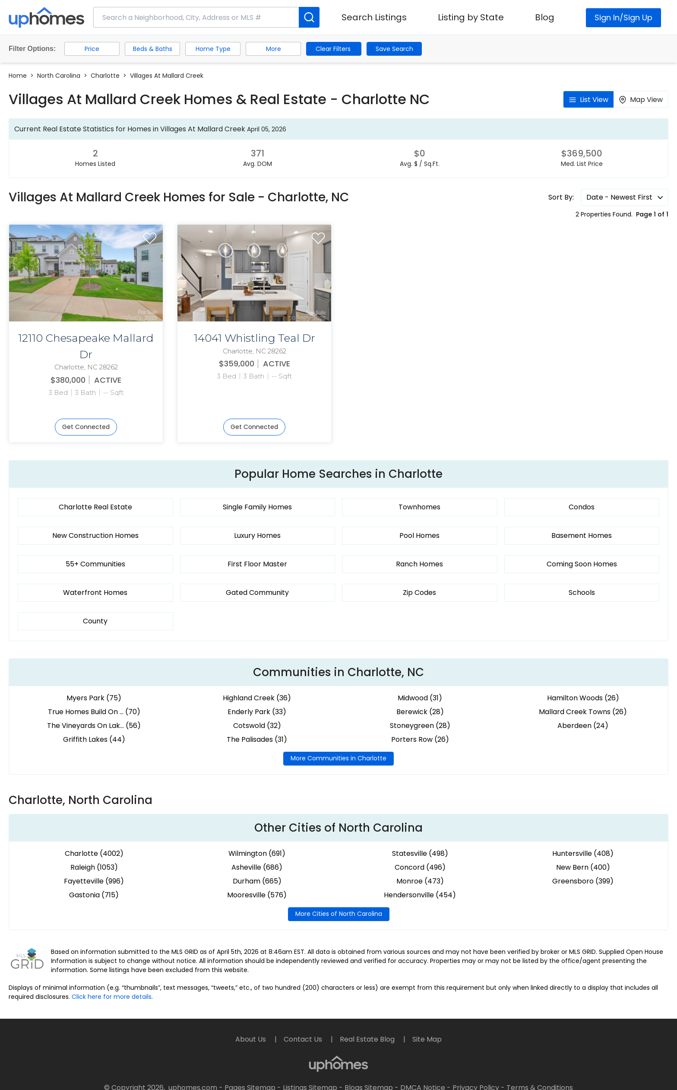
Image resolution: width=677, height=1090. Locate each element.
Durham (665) (257, 881)
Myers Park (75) (93, 698)
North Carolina (58, 75)
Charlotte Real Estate (95, 507)
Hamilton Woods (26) (583, 698)
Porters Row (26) (420, 739)
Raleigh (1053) (94, 867)
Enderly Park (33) (257, 712)
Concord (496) (420, 867)
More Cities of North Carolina (338, 913)
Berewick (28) (420, 712)
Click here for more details (112, 996)
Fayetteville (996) (94, 881)
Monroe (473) (420, 881)
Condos (582, 507)
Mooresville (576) (257, 895)
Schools (582, 592)
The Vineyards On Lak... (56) (94, 726)
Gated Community (257, 592)
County (95, 621)
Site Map (427, 1039)
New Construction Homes (95, 535)
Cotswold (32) (257, 726)
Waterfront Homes (95, 592)
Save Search (394, 48)
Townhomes (419, 507)
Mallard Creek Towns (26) (583, 712)
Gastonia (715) (94, 895)
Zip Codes (419, 592)
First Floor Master (257, 564)
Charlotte (105, 75)
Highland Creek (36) (257, 698)
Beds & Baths (152, 48)
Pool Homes (419, 535)
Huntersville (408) (583, 853)
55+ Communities (95, 564)
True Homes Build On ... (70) (94, 712)
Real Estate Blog (368, 1039)
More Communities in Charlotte (338, 758)
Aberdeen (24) (582, 726)
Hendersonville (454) (420, 895)
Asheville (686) (256, 867)
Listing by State (471, 17)
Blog (544, 17)
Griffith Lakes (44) (94, 739)
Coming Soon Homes (582, 564)
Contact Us (304, 1039)
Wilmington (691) (256, 853)
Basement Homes (581, 535)
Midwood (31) (420, 698)
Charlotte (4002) (94, 853)
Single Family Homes (257, 507)
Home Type (213, 48)
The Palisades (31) (257, 739)
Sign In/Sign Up (623, 17)
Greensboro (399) (583, 881)
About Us (251, 1039)
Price (92, 48)
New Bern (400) (583, 867)
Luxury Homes (257, 535)
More (273, 48)
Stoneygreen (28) (420, 726)
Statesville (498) (420, 853)
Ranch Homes (419, 564)
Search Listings (374, 17)
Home (18, 75)
